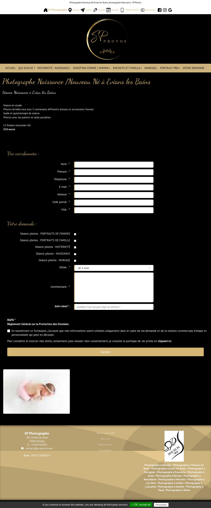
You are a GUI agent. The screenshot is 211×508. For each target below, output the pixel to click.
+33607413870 (39, 444)
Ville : (65, 209)
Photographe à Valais (178, 490)
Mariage (151, 68)
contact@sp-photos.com (39, 448)
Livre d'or (101, 10)
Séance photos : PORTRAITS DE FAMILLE (45, 240)
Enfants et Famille (127, 68)
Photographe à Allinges (157, 465)
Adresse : (63, 194)
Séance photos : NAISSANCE (53, 253)
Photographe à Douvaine (171, 472)
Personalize (161, 505)
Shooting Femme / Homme (91, 68)
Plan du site (105, 439)
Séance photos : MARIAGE (54, 260)
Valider (105, 352)
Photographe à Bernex (168, 475)
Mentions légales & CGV (105, 433)
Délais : (64, 267)
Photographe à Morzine (172, 479)
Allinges (76, 10)
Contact (88, 10)
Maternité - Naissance (54, 68)
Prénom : (63, 171)
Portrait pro (170, 68)
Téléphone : (62, 179)
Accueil (10, 68)
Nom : (65, 164)
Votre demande (193, 68)
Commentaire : (60, 287)
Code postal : (61, 202)
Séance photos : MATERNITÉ (52, 247)
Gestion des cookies (105, 444)
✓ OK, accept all (141, 504)
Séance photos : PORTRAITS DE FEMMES (45, 233)
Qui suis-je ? (26, 68)
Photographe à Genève (171, 486)
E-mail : (64, 187)
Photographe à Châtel (170, 483)
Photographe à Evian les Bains (168, 468)
